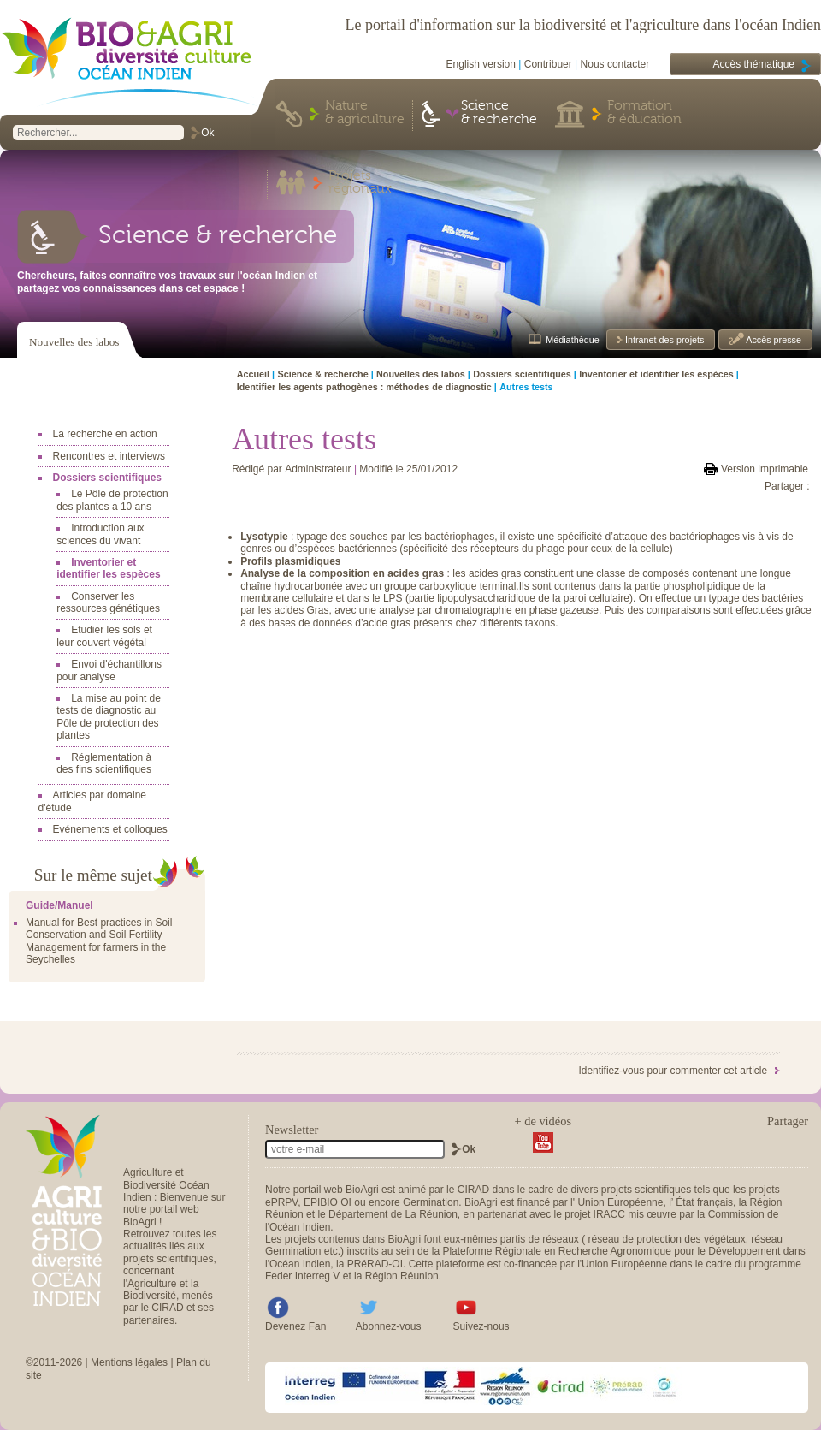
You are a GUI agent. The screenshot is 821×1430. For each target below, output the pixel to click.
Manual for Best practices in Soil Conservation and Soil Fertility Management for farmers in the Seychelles (99, 941)
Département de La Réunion (393, 1214)
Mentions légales (129, 1362)
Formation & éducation (644, 113)
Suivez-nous (481, 1326)
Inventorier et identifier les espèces (108, 568)
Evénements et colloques (110, 829)
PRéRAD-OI (375, 1264)
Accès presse (772, 340)
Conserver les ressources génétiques (108, 602)
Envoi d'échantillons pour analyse (109, 670)
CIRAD (473, 1190)
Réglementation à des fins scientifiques (103, 763)
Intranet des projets (663, 340)
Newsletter (291, 1130)
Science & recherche (499, 113)
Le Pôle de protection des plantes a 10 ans (112, 500)
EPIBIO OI (327, 1202)
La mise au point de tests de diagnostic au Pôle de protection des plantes (108, 716)
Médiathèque (572, 340)
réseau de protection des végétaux (667, 1239)
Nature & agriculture (365, 113)
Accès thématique (753, 64)
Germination (430, 1202)
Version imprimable (764, 469)
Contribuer (548, 64)
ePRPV (281, 1202)
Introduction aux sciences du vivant (100, 534)
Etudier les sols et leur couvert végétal (104, 636)
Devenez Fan (295, 1326)
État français (704, 1202)
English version (481, 64)
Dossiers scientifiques (107, 478)
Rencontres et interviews (109, 456)
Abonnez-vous (389, 1326)
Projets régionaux (360, 183)
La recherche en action (105, 434)
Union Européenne (620, 1202)
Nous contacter (615, 64)
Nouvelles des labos (74, 341)
